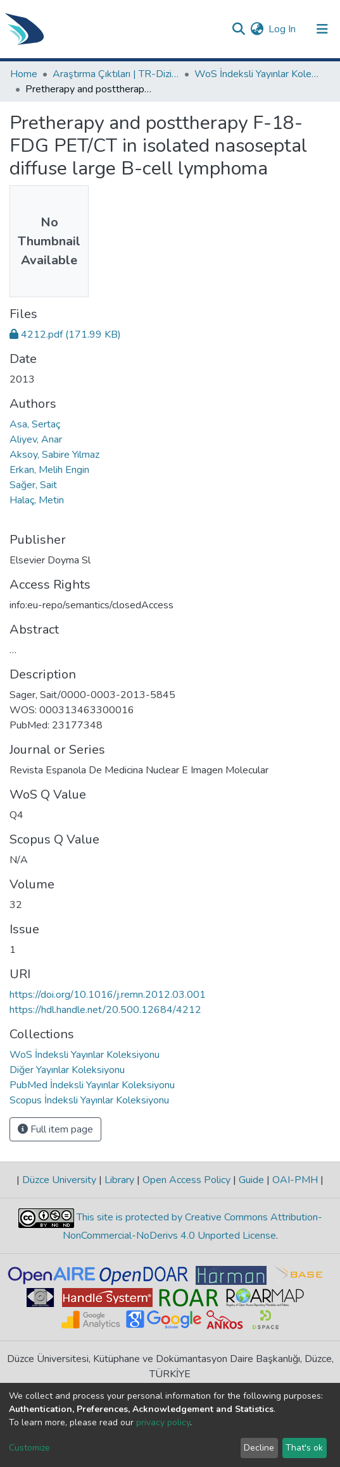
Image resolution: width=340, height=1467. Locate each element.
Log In (282, 29)
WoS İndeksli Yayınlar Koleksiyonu (257, 74)
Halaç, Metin (36, 500)
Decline (259, 1448)
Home (23, 74)
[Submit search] (238, 29)
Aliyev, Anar (35, 439)
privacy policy (163, 1422)
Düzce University (59, 1180)
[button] (257, 29)
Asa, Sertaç (34, 424)
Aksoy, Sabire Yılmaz (54, 455)
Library (119, 1180)
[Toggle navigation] (322, 29)
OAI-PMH (295, 1180)
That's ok (304, 1448)
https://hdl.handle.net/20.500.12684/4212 (105, 1010)
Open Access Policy (186, 1180)
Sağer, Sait (33, 485)
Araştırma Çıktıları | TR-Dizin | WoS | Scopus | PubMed (116, 74)
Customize (29, 1448)
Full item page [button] (55, 1129)
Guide (251, 1180)
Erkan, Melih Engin (49, 470)
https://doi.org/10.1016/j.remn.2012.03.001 (107, 995)
